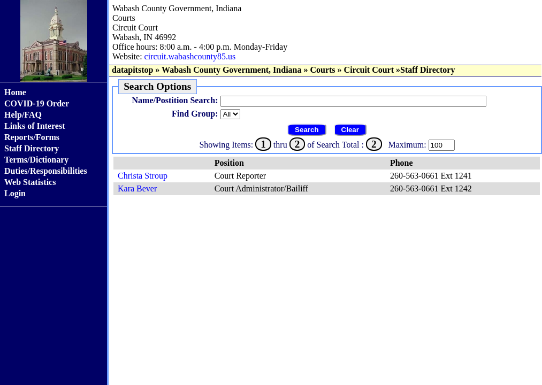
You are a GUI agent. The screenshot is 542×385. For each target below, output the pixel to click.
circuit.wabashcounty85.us (190, 56)
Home (15, 92)
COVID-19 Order (36, 103)
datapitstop (132, 69)
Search (306, 130)
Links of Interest (34, 125)
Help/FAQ (23, 114)
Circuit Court (369, 69)
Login (15, 193)
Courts (322, 69)
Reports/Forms (31, 137)
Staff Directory (31, 148)
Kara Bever (137, 188)
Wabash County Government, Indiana (231, 69)
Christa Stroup (142, 175)
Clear (350, 130)
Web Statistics (30, 182)
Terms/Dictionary (36, 159)
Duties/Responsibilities (45, 170)
